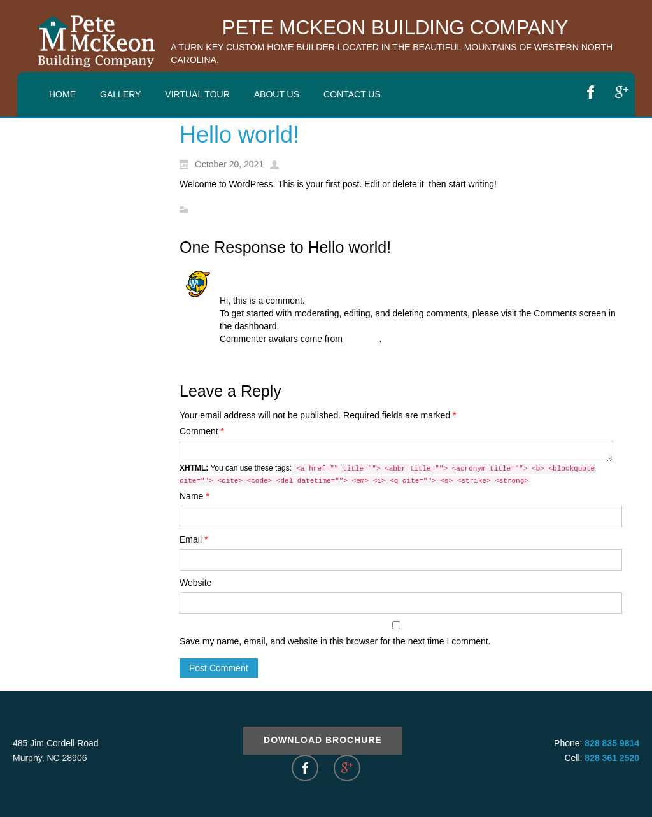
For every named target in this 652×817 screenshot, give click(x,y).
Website (195, 583)
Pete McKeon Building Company (395, 28)
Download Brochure (323, 740)
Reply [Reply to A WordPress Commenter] (231, 358)
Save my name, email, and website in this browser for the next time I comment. (335, 641)
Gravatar (362, 339)
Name (194, 496)
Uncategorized (223, 210)
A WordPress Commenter (273, 275)
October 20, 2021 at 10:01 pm (279, 288)
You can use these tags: (387, 475)
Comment (202, 431)
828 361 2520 (612, 758)
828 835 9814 (612, 743)
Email (194, 539)
